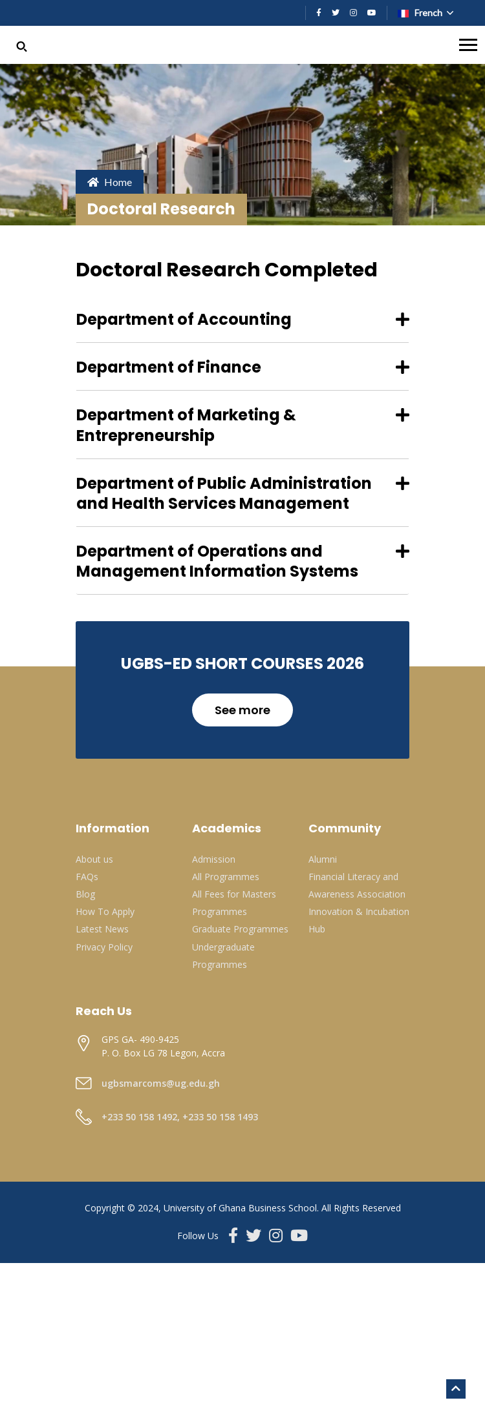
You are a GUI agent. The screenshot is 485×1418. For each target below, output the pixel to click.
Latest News (102, 929)
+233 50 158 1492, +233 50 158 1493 (180, 1117)
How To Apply (105, 911)
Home (109, 182)
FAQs (87, 876)
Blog (85, 894)
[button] (21, 45)
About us (94, 859)
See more (242, 710)
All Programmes (225, 876)
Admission (213, 859)
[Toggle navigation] (468, 45)
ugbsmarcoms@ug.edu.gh (161, 1083)
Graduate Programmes (240, 929)
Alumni (322, 859)
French (421, 12)
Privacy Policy (104, 947)
